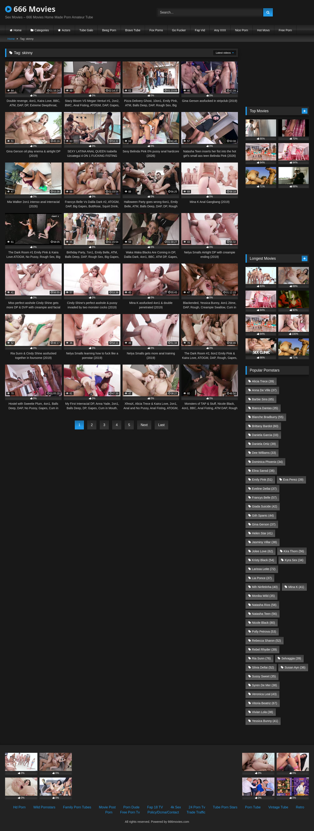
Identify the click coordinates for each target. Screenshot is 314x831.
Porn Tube (253, 807)
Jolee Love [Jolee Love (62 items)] (262, 551)
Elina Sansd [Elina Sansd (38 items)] (263, 470)
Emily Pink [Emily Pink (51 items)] (262, 479)
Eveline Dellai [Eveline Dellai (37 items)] (264, 488)
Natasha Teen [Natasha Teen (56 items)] (264, 613)
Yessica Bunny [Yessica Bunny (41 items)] (265, 721)
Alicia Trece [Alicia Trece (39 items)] (263, 381)
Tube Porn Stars (225, 807)
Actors (66, 30)
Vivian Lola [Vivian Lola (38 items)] (262, 712)
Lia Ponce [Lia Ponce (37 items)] (262, 578)
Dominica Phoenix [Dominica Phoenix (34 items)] (267, 461)
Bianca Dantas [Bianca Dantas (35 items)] (265, 408)
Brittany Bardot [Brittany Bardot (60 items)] (265, 426)
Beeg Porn (109, 30)
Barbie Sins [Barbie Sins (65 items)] (263, 399)
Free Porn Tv (130, 812)
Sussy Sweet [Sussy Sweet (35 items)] (264, 676)
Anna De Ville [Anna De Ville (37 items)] (264, 390)
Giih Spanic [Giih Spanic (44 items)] (263, 515)
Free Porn (285, 30)
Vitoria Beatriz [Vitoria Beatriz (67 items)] (264, 703)
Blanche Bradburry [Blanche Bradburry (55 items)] (267, 417)
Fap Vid (200, 30)
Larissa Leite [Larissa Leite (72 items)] (263, 569)
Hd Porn (19, 807)
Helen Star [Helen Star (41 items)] (262, 533)
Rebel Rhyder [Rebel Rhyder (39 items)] (264, 649)
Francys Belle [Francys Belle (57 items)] (264, 497)
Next (144, 425)
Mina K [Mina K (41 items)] (296, 587)
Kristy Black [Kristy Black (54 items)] (263, 560)
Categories (42, 30)
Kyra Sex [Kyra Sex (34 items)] (294, 560)
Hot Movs (263, 30)
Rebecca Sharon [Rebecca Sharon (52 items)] (266, 640)
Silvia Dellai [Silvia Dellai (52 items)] (263, 667)
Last (161, 425)
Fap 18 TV (155, 807)
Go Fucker (179, 30)
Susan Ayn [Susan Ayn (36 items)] (295, 667)
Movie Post (107, 807)
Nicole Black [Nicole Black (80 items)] (263, 622)
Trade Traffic (196, 812)
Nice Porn (241, 30)
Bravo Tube (133, 30)
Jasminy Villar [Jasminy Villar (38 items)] (264, 542)
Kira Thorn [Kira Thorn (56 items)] (294, 551)
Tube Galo (86, 30)
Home (18, 30)
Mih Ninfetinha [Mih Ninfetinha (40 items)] (265, 587)
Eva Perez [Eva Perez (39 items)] (293, 479)
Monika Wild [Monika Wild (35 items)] (263, 595)
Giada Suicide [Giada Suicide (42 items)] (264, 506)
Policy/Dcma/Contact (163, 812)
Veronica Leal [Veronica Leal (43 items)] (264, 694)
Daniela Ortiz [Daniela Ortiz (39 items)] (264, 444)
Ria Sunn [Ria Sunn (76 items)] (261, 658)
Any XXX (220, 30)
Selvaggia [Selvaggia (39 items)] (291, 658)
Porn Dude (131, 807)
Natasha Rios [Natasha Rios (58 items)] (264, 605)
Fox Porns (156, 30)
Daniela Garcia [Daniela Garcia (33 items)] (265, 435)
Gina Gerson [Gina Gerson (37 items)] (263, 524)
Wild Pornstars (44, 807)
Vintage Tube (278, 807)
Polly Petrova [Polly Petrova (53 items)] (264, 631)
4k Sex (176, 807)
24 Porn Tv (197, 807)
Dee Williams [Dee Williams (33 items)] (264, 452)
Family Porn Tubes (77, 807)
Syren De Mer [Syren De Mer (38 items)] (264, 685)
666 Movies (30, 9)
